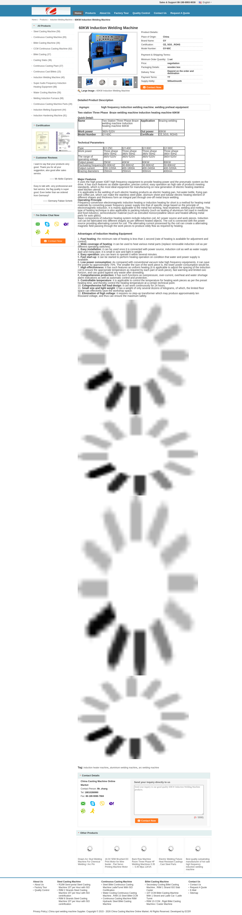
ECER (188, 911)
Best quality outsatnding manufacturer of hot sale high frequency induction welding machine (198, 864)
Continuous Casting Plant (45, 66)
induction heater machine (96, 767)
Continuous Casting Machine (47, 37)
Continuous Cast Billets (44, 71)
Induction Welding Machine (61, 20)
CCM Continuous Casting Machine (50, 48)
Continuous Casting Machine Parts (50, 104)
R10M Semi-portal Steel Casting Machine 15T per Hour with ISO (74, 886)
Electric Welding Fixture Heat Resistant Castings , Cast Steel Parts (171, 862)
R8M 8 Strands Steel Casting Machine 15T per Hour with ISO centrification (74, 901)
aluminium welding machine (123, 767)
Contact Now (154, 87)
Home (78, 13)
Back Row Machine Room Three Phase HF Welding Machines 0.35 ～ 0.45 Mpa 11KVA (143, 863)
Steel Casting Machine (44, 31)
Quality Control (141, 13)
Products (90, 13)
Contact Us (160, 13)
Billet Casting (39, 54)
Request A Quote (180, 13)
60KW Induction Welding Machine (113, 90)
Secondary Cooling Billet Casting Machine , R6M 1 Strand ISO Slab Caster (163, 887)
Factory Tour (121, 13)
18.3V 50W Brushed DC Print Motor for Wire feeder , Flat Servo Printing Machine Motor (117, 863)
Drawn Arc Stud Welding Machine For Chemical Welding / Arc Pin (90, 862)
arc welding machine (149, 767)
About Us (105, 13)
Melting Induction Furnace (46, 98)
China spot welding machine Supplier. (67, 911)
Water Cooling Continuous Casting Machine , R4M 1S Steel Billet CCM (120, 894)
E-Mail (193, 890)
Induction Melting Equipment (47, 109)
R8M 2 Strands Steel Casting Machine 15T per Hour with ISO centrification (74, 893)
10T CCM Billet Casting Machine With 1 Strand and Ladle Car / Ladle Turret (164, 896)
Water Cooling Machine (44, 92)
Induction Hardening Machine (47, 115)
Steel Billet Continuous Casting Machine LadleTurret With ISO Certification (118, 887)
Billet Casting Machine (44, 43)
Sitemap (194, 893)
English (207, 2)
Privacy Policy (40, 911)
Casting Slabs (40, 60)
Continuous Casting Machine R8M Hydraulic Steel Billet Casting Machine (120, 901)
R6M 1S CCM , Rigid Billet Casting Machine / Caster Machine (164, 902)
